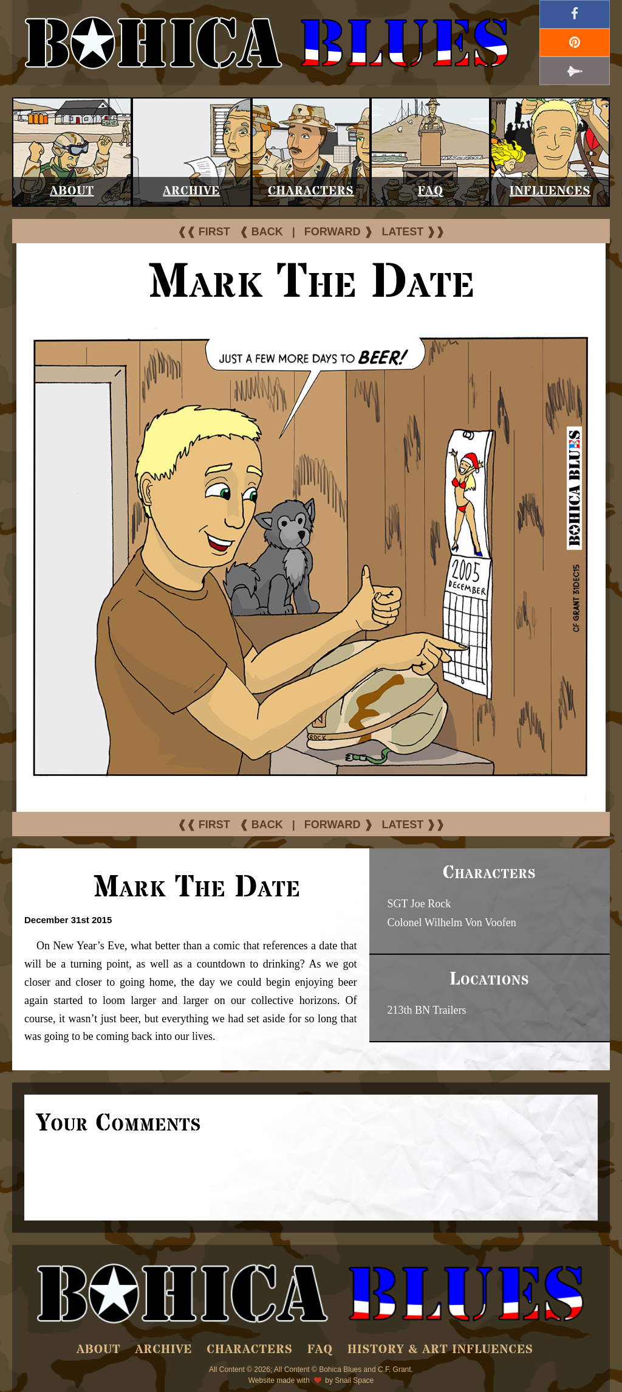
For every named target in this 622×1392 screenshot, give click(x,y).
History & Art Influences (440, 1350)
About (72, 191)
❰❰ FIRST (203, 232)
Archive (191, 191)
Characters (311, 191)
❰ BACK (261, 232)
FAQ (430, 191)
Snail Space (354, 1380)
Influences (550, 191)
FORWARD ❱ (338, 232)
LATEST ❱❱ (413, 232)
